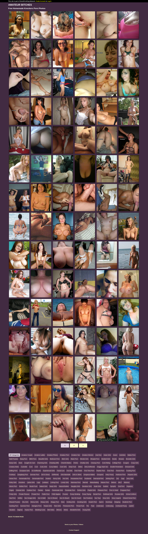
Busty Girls (13, 463)
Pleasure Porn (102, 490)
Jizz (117, 478)
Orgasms (130, 486)
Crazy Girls (134, 463)
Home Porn (13, 478)
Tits (87, 506)
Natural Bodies (64, 486)
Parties (47, 490)
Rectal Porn (97, 494)
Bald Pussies (13, 459)
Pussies (65, 494)
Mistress (127, 482)
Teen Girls (57, 506)
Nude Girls (97, 486)
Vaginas (20, 510)
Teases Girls (48, 506)
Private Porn (36, 494)
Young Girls (86, 510)
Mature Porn (105, 482)
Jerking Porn (110, 478)
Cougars (126, 463)
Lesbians (45, 482)
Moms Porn (13, 486)
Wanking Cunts (40, 510)
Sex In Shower (52, 498)
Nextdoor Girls (87, 486)
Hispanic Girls (132, 474)
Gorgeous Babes (89, 474)
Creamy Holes (14, 467)
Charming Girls (42, 463)
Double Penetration (116, 467)
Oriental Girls (20, 490)
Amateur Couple (27, 455)
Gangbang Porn (23, 474)
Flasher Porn (101, 471)
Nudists (105, 486)
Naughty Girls (75, 486)
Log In (49, 1)
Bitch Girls (65, 459)
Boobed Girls (106, 459)
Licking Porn (54, 482)
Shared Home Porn (129, 498)
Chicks (75, 463)
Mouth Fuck (33, 486)
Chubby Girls (84, 463)
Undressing (109, 506)
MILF (120, 482)
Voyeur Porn (29, 510)
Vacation (12, 510)
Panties (40, 490)
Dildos (80, 467)
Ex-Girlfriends (36, 471)
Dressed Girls (129, 467)
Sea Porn (12, 498)
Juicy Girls (130, 478)
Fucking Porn (130, 471)
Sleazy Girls (45, 502)
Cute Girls (63, 467)
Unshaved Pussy (121, 506)
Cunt (36, 467)
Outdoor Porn (31, 490)
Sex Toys (98, 498)
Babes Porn (131, 455)
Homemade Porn (37, 478)
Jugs (122, 478)
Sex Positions (87, 498)
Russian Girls (119, 494)
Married (85, 482)
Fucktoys (12, 474)
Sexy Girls (106, 498)
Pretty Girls (13, 494)
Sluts (62, 502)
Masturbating (94, 482)
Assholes (122, 455)
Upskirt (131, 506)
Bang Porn (23, 459)
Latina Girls (31, 482)
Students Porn (127, 502)
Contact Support (74, 530)
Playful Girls (92, 490)
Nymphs (113, 486)
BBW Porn (32, 459)
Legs (38, 482)
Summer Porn (25, 506)
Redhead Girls (108, 494)
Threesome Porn (68, 506)
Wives (66, 510)
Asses (115, 455)
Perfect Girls (81, 490)
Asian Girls (107, 455)
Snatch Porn (93, 502)
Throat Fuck (80, 506)
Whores (59, 510)
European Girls (24, 471)
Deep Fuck (72, 467)
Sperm (101, 502)
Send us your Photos (71, 524)
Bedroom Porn (55, 459)
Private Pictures (24, 494)
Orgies (11, 490)
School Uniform (131, 494)
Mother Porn (23, 486)
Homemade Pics (24, 478)
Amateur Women (87, 455)
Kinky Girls (12, 482)
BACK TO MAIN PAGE (16, 517)
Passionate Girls (57, 490)
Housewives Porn (76, 478)
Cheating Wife (54, 463)
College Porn (116, 463)
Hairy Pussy (110, 474)
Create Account (40, 1)
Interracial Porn (98, 478)
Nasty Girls (53, 486)
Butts (20, 463)
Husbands (87, 478)
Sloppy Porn (55, 502)
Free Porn (110, 471)
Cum (30, 467)
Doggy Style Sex (102, 467)
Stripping (117, 502)
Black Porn (74, 459)
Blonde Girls (84, 459)
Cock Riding (106, 463)
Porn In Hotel (113, 490)
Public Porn (46, 494)
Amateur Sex (75, 455)
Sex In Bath (42, 498)
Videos (81, 524)
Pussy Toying (86, 494)
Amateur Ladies (40, 455)
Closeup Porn (95, 463)
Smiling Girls (71, 502)
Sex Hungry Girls (30, 498)
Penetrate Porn (70, 490)
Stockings (109, 502)
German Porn (34, 474)
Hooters (48, 478)
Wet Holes (50, 510)
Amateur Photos (52, 455)
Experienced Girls (49, 471)
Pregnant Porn (125, 490)
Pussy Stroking (75, 494)
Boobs (114, 459)
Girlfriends (55, 474)
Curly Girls (43, 467)
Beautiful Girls (43, 459)
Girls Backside (65, 474)
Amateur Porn (64, 455)
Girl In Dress (45, 474)
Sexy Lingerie (116, 498)
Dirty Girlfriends (90, 467)
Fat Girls (69, 471)
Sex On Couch (76, 498)
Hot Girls (66, 478)
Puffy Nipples (56, 494)
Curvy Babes (53, 467)
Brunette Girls (130, 459)
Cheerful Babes (66, 463)
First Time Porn (89, 471)
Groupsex (100, 474)
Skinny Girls (34, 502)
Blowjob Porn (95, 459)
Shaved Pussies (14, 502)
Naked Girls (43, 486)
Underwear (100, 506)
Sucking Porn (13, 506)
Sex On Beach (64, 498)
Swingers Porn (36, 506)
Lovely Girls (65, 482)
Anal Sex (98, 455)
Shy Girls (25, 502)
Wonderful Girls (75, 510)
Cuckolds (24, 467)
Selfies (20, 498)
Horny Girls (57, 478)
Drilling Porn (13, 471)
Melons (113, 482)
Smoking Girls (81, 502)
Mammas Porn (76, 482)
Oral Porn (121, 486)
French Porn (120, 471)
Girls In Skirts (77, 474)
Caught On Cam (29, 463)
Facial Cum (60, 471)
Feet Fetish (78, 471)
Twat (92, 506)
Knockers (22, 482)
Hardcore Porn (120, 474)
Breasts (121, 459)
